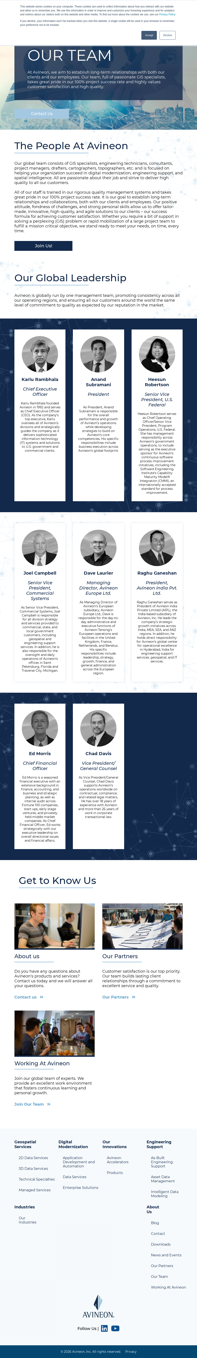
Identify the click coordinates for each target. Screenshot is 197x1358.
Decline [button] (167, 35)
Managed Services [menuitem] (35, 1190)
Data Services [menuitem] (74, 1177)
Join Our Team (29, 1104)
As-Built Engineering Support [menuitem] (162, 1162)
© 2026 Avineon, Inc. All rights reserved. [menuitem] (91, 1352)
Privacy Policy (167, 14)
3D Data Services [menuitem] (33, 1169)
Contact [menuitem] (158, 1234)
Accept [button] (149, 35)
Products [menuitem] (115, 1173)
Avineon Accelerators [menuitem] (117, 1160)
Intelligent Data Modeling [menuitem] (164, 1194)
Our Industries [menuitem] (27, 1220)
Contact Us (42, 113)
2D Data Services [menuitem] (33, 1158)
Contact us (25, 997)
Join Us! (43, 245)
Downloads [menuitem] (161, 1244)
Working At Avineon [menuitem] (168, 1287)
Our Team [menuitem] (159, 1277)
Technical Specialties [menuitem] (37, 1179)
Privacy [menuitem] (131, 1352)
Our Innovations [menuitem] (115, 1144)
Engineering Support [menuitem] (159, 1144)
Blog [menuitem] (155, 1223)
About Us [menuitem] (153, 1209)
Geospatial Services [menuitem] (25, 1144)
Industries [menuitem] (24, 1207)
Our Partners (115, 997)
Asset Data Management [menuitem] (163, 1179)
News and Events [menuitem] (166, 1255)
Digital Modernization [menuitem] (73, 1144)
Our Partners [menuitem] (162, 1266)
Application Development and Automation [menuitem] (79, 1162)
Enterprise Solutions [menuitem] (80, 1188)
